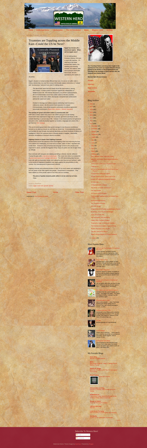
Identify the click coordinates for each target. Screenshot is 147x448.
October (93, 131)
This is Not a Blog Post (102, 270)
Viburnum (91, 84)
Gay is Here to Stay (102, 259)
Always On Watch (95, 401)
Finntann (90, 80)
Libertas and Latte (95, 406)
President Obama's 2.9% (103, 310)
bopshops (78, 444)
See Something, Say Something (100, 217)
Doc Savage (40, 123)
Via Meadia (93, 416)
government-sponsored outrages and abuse (43, 158)
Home (31, 30)
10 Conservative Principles (99, 193)
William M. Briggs (95, 368)
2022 (91, 104)
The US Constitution (73, 30)
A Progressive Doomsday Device (100, 173)
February (94, 154)
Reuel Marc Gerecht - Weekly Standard (60, 109)
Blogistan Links (97, 30)
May (92, 145)
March (93, 151)
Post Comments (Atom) (41, 196)
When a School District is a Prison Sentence (104, 234)
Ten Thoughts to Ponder (98, 203)
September (94, 134)
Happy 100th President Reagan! (100, 220)
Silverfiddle (91, 91)
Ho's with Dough (96, 206)
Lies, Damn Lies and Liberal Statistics (107, 290)
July (92, 140)
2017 (91, 106)
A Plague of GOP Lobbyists (99, 185)
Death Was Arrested (104, 376)
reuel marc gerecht (42, 185)
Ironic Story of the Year (97, 214)
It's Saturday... (95, 182)
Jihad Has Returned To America (98, 403)
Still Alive (92, 408)
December (94, 126)
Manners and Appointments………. (99, 358)
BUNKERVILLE (94, 394)
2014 (91, 115)
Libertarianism (58, 30)
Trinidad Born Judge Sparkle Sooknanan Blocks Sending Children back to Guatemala (103, 397)
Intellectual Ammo (42, 30)
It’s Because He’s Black (103, 341)
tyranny (51, 185)
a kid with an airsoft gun (49, 156)
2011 (91, 123)
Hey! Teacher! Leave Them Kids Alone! (102, 156)
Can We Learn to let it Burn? (99, 231)
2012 (91, 121)
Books (86, 30)
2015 (91, 112)
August (93, 137)
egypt (35, 185)
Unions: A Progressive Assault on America (103, 179)
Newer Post (31, 192)
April (92, 148)
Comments (80, 438)
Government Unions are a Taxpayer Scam (103, 163)
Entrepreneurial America (98, 200)
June (93, 143)
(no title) (98, 320)
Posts (78, 434)
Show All (118, 420)
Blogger (91, 444)
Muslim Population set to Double (100, 228)
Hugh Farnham (92, 88)
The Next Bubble (96, 190)
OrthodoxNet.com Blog (97, 388)
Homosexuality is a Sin (102, 300)
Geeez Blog (93, 357)
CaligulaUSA (95, 166)
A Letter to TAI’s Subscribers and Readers (101, 417)
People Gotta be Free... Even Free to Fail (103, 176)
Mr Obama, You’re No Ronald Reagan (102, 212)
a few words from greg (97, 411)
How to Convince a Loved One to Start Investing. (103, 412)
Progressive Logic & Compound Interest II (103, 223)
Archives (109, 30)
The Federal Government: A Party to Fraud (103, 226)
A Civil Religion (100, 330)
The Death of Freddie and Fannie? (101, 188)
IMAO (91, 362)
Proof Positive (94, 375)
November (94, 128)
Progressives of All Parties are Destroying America (105, 209)
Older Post (79, 192)
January (93, 238)
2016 (91, 109)
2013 (91, 118)
